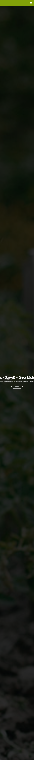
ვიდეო (17, 386)
